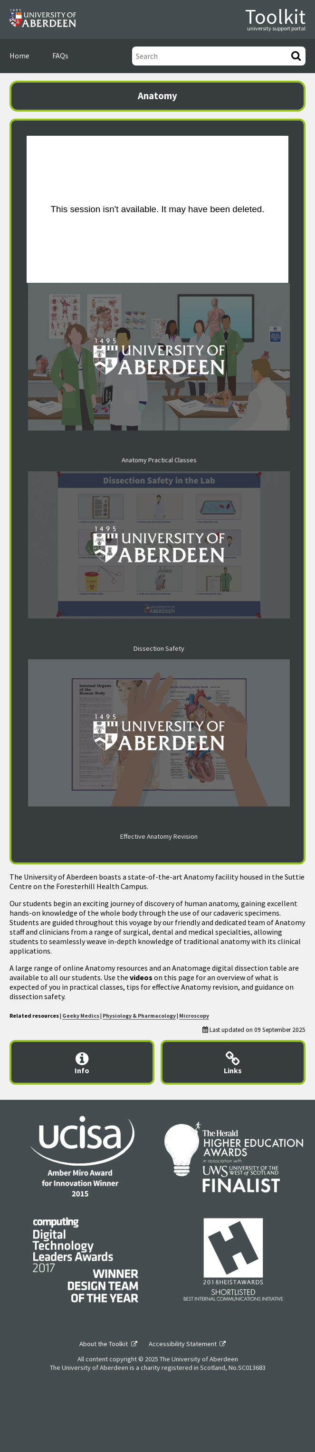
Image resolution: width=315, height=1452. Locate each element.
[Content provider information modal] (82, 1062)
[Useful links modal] (233, 1062)
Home (19, 55)
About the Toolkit (103, 1344)
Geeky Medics (80, 1015)
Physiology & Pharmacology (139, 1015)
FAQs (60, 55)
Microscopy (194, 1015)
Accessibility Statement (183, 1344)
